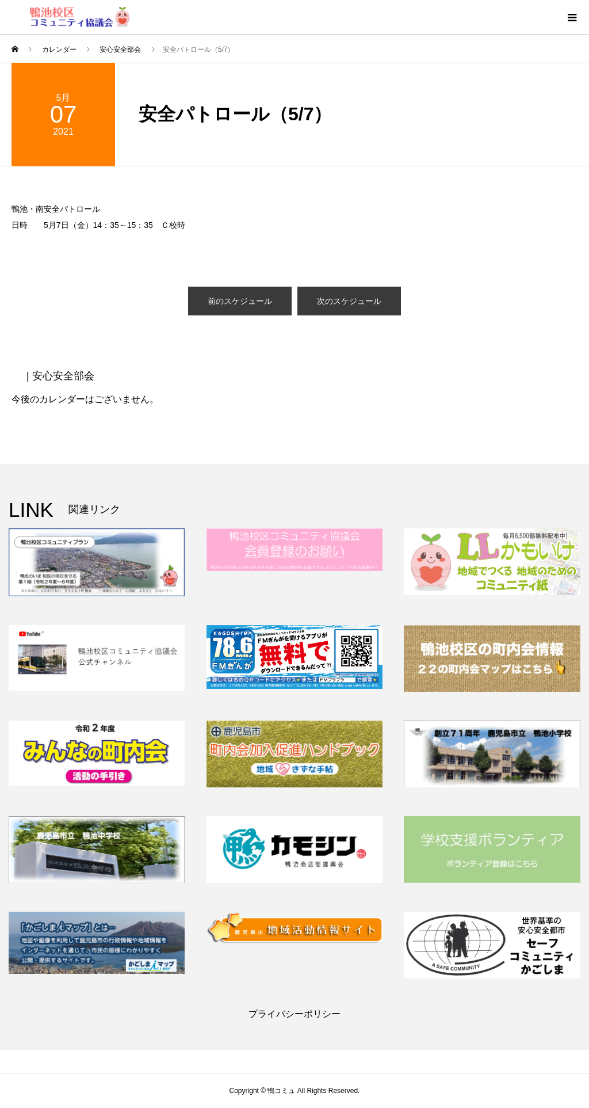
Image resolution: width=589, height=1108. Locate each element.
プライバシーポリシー (294, 1014)
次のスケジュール (349, 301)
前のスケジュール (240, 301)
